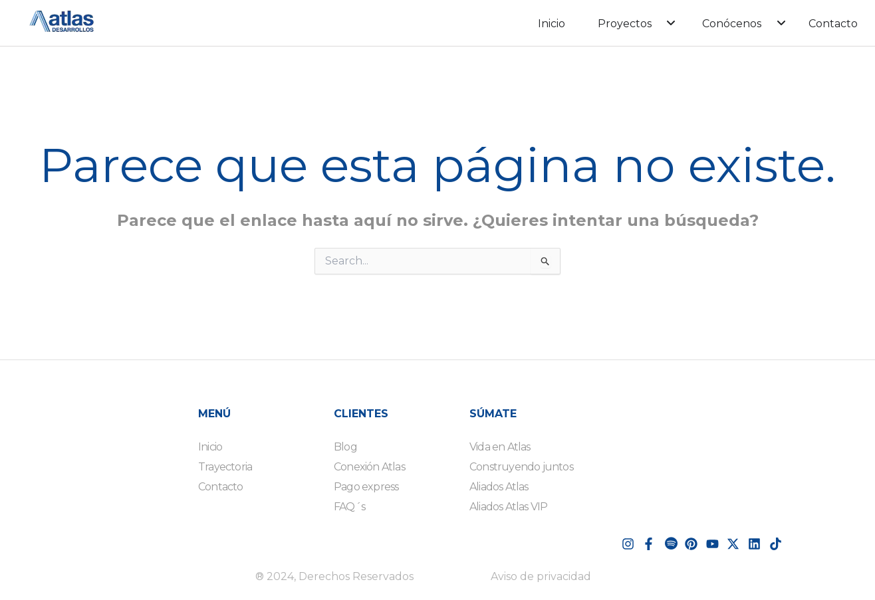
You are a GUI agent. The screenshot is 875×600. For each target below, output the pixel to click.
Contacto (833, 23)
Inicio (551, 23)
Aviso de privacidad (541, 576)
